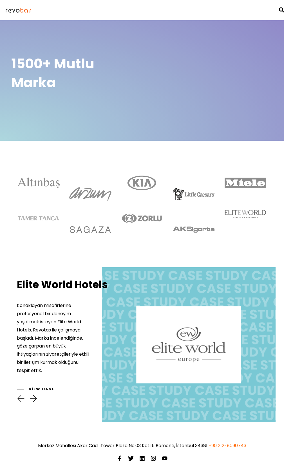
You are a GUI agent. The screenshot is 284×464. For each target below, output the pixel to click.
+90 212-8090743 (227, 445)
